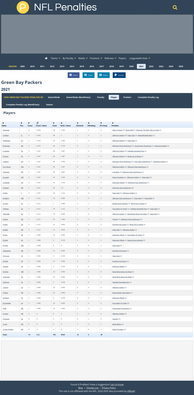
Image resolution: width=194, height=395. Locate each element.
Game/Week (54, 97)
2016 (92, 66)
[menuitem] (46, 58)
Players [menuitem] (122, 58)
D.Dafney (6, 298)
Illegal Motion (116, 324)
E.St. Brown (7, 167)
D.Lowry (5, 203)
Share (74, 75)
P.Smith (5, 240)
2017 (101, 66)
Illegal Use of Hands (134, 156)
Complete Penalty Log (148, 97)
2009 (22, 66)
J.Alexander (7, 251)
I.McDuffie (6, 214)
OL (22, 140)
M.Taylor (6, 272)
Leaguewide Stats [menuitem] (138, 58)
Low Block (115, 172)
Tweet (88, 75)
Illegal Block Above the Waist (137, 214)
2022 (151, 66)
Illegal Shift (129, 130)
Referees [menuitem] (109, 58)
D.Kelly (5, 193)
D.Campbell (7, 303)
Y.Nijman (6, 209)
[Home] (175, 8)
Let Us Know (117, 384)
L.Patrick (6, 135)
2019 (121, 66)
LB (22, 214)
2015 (82, 66)
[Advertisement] (97, 34)
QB (22, 324)
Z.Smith (5, 261)
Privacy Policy (109, 387)
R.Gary (5, 235)
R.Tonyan (6, 256)
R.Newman (6, 140)
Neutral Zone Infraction (120, 203)
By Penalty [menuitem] (68, 58)
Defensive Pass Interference (121, 146)
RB (22, 230)
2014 (72, 66)
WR (22, 167)
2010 (32, 66)
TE (22, 256)
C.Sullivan (6, 182)
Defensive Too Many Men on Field (147, 130)
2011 (42, 66)
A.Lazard (6, 177)
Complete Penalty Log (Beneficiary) (22, 104)
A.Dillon (5, 230)
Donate (119, 75)
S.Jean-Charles (8, 329)
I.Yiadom (6, 161)
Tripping (115, 219)
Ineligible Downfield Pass (135, 151)
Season (49, 104)
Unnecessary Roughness (143, 146)
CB (22, 161)
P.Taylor (5, 293)
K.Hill (4, 308)
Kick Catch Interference (142, 161)
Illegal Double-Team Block (121, 293)
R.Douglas (6, 146)
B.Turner (6, 156)
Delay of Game (117, 130)
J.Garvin (5, 287)
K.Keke (5, 224)
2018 (111, 66)
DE (22, 224)
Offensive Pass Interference (136, 167)
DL (22, 203)
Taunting (115, 319)
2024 (171, 66)
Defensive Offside (118, 235)
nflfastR (131, 391)
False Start (131, 135)
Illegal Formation (118, 329)
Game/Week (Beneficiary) (78, 97)
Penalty (100, 97)
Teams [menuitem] (54, 58)
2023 (161, 66)
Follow (103, 75)
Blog (80, 387)
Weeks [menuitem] (81, 58)
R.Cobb (5, 245)
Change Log (92, 387)
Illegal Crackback (118, 177)
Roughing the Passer (119, 224)
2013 (62, 66)
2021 (141, 66)
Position (127, 97)
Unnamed (6, 130)
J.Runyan (6, 282)
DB (22, 146)
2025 (181, 66)
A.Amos (5, 219)
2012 (52, 66)
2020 (131, 66)
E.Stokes (6, 188)
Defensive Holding (161, 146)
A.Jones (5, 314)
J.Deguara (6, 277)
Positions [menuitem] (95, 58)
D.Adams (6, 198)
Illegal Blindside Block (145, 135)
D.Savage (6, 172)
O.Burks (5, 266)
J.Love (5, 324)
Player (114, 97)
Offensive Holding (118, 135)
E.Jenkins (6, 151)
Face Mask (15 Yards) (119, 209)
